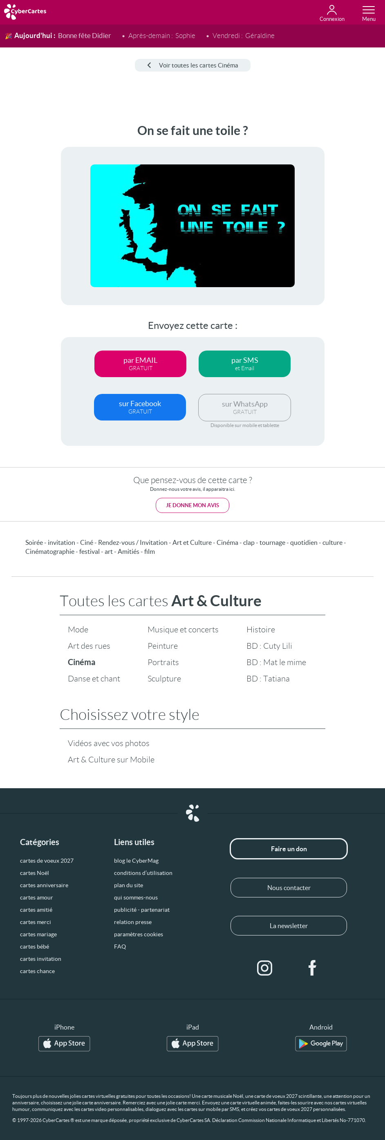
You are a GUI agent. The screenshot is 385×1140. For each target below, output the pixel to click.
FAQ (120, 946)
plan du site (128, 885)
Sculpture (164, 678)
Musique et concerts (183, 629)
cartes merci (35, 922)
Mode (78, 629)
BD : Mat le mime (276, 662)
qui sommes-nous (136, 897)
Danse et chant (94, 678)
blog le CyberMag (136, 860)
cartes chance (37, 971)
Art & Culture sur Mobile (111, 759)
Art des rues (89, 645)
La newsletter (289, 925)
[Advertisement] (29, 246)
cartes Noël (34, 873)
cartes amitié (36, 909)
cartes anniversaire (44, 885)
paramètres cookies (138, 934)
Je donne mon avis (192, 505)
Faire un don (289, 848)
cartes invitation (40, 959)
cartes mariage (38, 934)
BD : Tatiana (268, 678)
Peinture (163, 645)
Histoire (260, 629)
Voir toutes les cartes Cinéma (192, 65)
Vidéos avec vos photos (109, 743)
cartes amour (36, 897)
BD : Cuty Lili (269, 645)
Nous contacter (289, 887)
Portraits (163, 662)
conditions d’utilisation (143, 873)
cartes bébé (34, 946)
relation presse (133, 922)
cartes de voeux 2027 (47, 860)
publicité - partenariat (142, 909)
